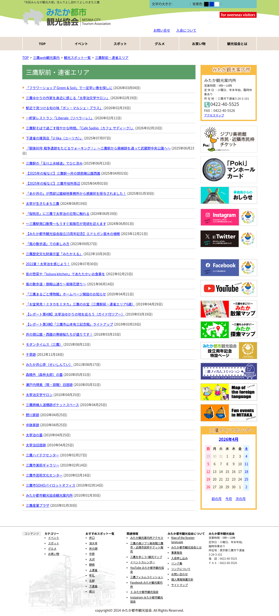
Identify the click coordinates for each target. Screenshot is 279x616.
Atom (191, 83)
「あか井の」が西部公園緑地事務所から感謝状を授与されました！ (76, 193)
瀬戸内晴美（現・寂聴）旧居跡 (49, 384)
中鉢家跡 (32, 424)
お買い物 (199, 43)
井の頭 (93, 548)
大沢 (92, 559)
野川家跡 (32, 414)
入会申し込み (179, 558)
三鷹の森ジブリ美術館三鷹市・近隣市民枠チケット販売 (146, 547)
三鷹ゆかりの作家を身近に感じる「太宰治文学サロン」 (68, 97)
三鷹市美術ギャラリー (42, 465)
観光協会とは (237, 43)
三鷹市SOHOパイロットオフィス (50, 485)
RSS (179, 83)
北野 (92, 580)
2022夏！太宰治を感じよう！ (48, 263)
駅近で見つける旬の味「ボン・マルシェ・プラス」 (64, 107)
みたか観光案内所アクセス (146, 538)
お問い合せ (161, 30)
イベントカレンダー (142, 562)
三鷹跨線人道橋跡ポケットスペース (52, 404)
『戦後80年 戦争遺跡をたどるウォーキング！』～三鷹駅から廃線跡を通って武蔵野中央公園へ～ (98, 148)
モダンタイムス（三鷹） (44, 344)
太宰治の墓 (34, 434)
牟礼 (92, 575)
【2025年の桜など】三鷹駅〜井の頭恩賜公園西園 (63, 173)
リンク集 (176, 563)
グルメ (160, 43)
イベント (81, 43)
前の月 (217, 498)
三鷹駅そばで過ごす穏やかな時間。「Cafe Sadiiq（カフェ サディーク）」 (80, 128)
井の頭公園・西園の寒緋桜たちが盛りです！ (59, 334)
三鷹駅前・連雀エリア (111, 57)
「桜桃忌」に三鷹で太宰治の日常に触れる (57, 213)
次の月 (241, 498)
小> (175, 4)
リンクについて (180, 569)
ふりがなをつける (236, 4)
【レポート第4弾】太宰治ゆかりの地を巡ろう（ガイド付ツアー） (75, 314)
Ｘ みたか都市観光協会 (144, 592)
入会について (186, 30)
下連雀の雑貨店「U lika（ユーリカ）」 (54, 138)
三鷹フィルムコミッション (146, 577)
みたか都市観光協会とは (186, 547)
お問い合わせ (179, 574)
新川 (92, 591)
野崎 (92, 564)
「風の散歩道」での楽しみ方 (47, 243)
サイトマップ (179, 585)
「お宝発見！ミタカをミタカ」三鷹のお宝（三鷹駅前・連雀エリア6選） (80, 304)
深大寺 (93, 543)
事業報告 (176, 552)
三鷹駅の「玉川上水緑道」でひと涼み (54, 163)
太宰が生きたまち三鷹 (42, 203)
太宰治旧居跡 (36, 445)
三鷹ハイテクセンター (42, 455)
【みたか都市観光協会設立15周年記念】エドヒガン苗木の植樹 (73, 233)
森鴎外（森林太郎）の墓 (44, 374)
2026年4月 (229, 439)
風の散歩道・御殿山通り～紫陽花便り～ (56, 284)
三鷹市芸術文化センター (44, 475)
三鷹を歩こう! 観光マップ (146, 557)
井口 (92, 538)
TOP (42, 43)
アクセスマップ (214, 115)
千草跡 (31, 354)
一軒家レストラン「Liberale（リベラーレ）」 (60, 117)
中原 (92, 554)
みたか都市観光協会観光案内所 (49, 495)
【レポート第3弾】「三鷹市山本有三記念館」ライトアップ (69, 324)
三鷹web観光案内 (46, 57)
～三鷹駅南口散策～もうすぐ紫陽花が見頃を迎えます (66, 223)
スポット (120, 43)
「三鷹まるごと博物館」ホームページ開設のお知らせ (66, 294)
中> (180, 4)
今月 (228, 498)
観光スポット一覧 (77, 57)
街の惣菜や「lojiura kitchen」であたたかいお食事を (65, 273)
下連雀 (93, 586)
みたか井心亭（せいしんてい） (49, 364)
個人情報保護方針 (182, 579)
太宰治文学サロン (39, 394)
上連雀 (93, 570)
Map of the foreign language (183, 540)
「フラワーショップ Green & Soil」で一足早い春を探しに (69, 87)
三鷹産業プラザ (37, 505)
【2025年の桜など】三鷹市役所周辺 (53, 183)
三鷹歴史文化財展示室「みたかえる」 (54, 253)
